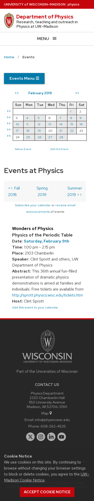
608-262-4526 (53, 426)
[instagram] (41, 436)
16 (81, 124)
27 (50, 137)
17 (17, 130)
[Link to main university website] (47, 363)
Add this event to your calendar (35, 307)
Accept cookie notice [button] (47, 492)
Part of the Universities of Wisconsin (47, 371)
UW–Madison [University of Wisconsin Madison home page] (34, 4)
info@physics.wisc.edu (52, 419)
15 (71, 124)
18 (28, 130)
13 (50, 124)
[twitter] (30, 436)
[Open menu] (47, 38)
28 (61, 137)
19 (39, 130)
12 (39, 124)
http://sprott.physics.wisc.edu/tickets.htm (47, 295)
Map (47, 413)
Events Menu (24, 78)
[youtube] (61, 436)
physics (73, 4)
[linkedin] (51, 436)
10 (17, 124)
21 (61, 130)
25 (28, 137)
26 (39, 137)
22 (71, 130)
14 (61, 124)
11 (27, 124)
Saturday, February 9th (46, 241)
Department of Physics (44, 17)
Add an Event (23, 149)
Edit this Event (59, 149)
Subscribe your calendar (33, 205)
